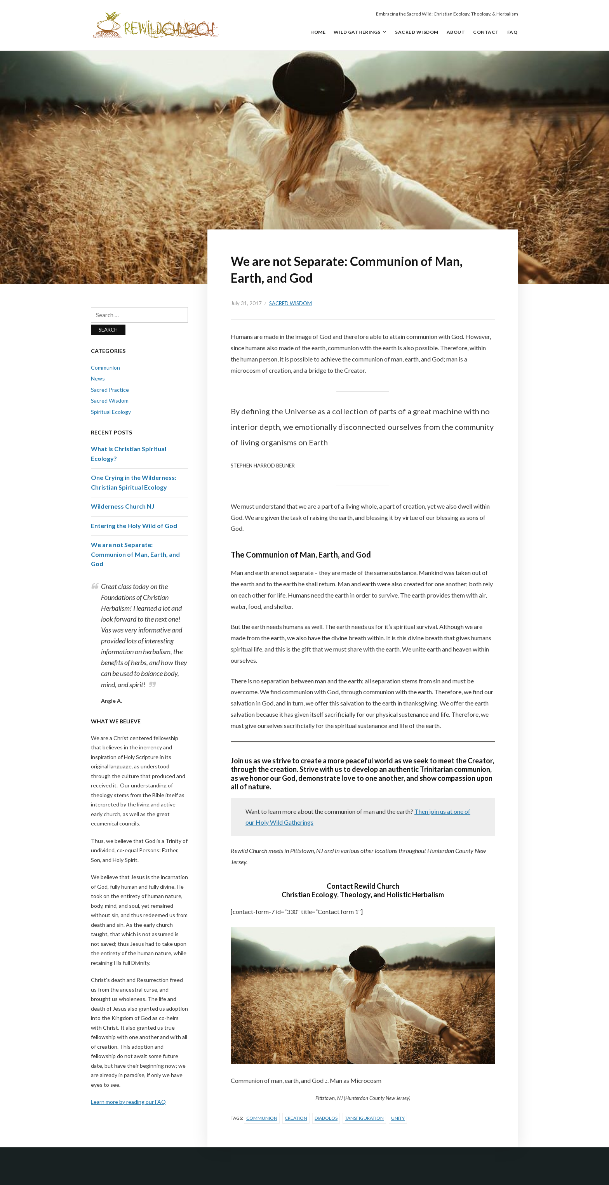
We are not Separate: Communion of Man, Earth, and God (135, 554)
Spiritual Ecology (111, 411)
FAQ (512, 32)
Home (317, 32)
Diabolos (326, 1118)
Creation (296, 1118)
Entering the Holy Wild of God (134, 525)
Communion (261, 1118)
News (98, 378)
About (456, 32)
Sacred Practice (110, 389)
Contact (486, 32)
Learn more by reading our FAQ (128, 1101)
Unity (398, 1118)
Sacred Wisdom (416, 32)
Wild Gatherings (357, 32)
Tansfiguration (364, 1118)
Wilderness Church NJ (122, 506)
